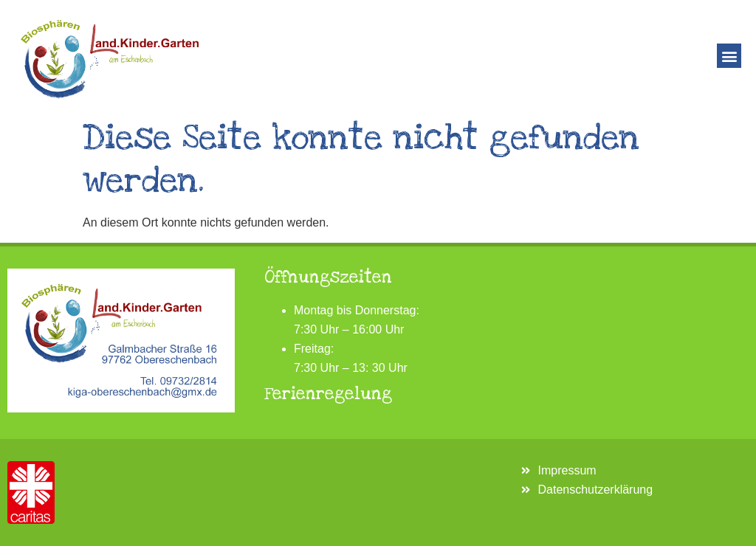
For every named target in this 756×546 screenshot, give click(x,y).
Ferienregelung (328, 394)
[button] (729, 56)
